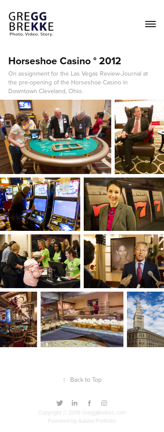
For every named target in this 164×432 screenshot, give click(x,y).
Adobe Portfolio (97, 421)
